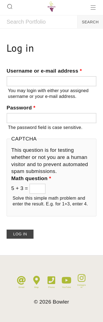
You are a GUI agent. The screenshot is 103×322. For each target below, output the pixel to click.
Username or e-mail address (44, 71)
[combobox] (38, 22)
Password (21, 108)
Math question (31, 178)
